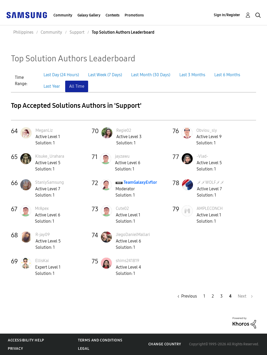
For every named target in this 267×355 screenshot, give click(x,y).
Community (62, 15)
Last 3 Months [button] (192, 74)
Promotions (134, 15)
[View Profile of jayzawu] (122, 156)
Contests (112, 15)
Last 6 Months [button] (227, 74)
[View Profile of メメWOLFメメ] (210, 182)
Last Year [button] (52, 86)
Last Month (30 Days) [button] (150, 74)
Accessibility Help (26, 340)
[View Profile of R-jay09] (42, 234)
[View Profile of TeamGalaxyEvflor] (140, 182)
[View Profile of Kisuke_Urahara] (49, 156)
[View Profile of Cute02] (122, 208)
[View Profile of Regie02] (123, 130)
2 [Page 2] (213, 296)
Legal (83, 348)
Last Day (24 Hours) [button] (61, 74)
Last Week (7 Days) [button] (105, 74)
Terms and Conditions (100, 340)
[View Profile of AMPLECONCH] (210, 208)
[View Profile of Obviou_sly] (206, 130)
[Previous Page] (186, 296)
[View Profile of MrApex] (42, 208)
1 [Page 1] (204, 296)
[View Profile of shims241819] (127, 260)
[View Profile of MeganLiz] (44, 130)
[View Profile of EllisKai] (42, 260)
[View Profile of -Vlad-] (202, 156)
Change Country (164, 344)
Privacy (15, 348)
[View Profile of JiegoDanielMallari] (133, 234)
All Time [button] (76, 86)
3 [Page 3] (221, 296)
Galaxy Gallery (88, 15)
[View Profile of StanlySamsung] (49, 182)
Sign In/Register (227, 15)
